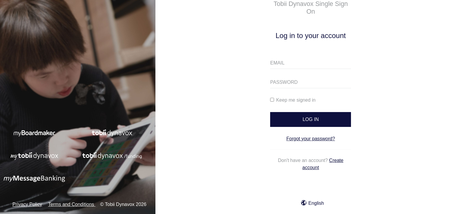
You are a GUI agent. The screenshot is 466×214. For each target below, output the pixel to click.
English (312, 203)
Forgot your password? (310, 138)
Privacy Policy (27, 204)
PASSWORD (283, 82)
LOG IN (311, 119)
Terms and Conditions (71, 204)
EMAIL (277, 62)
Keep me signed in (292, 100)
